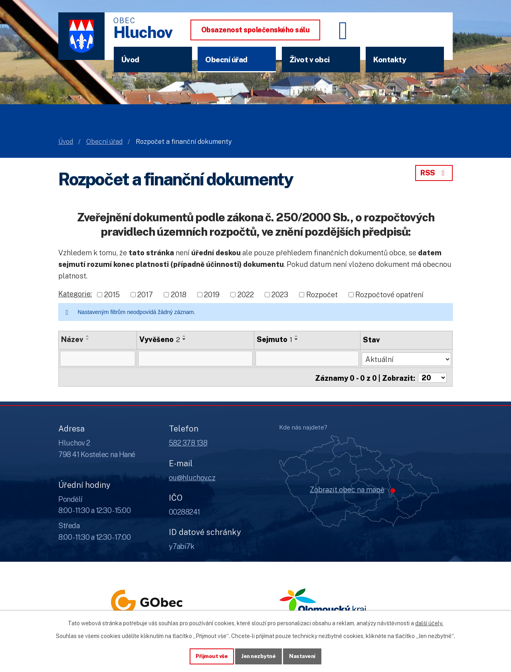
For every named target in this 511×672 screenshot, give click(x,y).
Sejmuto (274, 339)
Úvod (130, 59)
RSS (434, 173)
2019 (212, 294)
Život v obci (309, 59)
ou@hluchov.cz (192, 475)
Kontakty (389, 59)
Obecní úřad (226, 59)
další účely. (429, 622)
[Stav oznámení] (406, 357)
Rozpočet (322, 294)
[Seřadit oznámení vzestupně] (87, 336)
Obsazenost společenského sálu (255, 30)
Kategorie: (75, 294)
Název (72, 339)
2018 (178, 294)
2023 (279, 294)
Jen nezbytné (258, 655)
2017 (145, 294)
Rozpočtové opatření (389, 294)
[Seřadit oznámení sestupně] (87, 339)
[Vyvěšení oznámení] (196, 358)
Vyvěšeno (160, 339)
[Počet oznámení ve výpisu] (432, 376)
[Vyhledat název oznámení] (98, 358)
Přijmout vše (210, 655)
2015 (112, 294)
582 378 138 (188, 441)
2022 (246, 294)
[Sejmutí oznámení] (307, 358)
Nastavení (304, 655)
